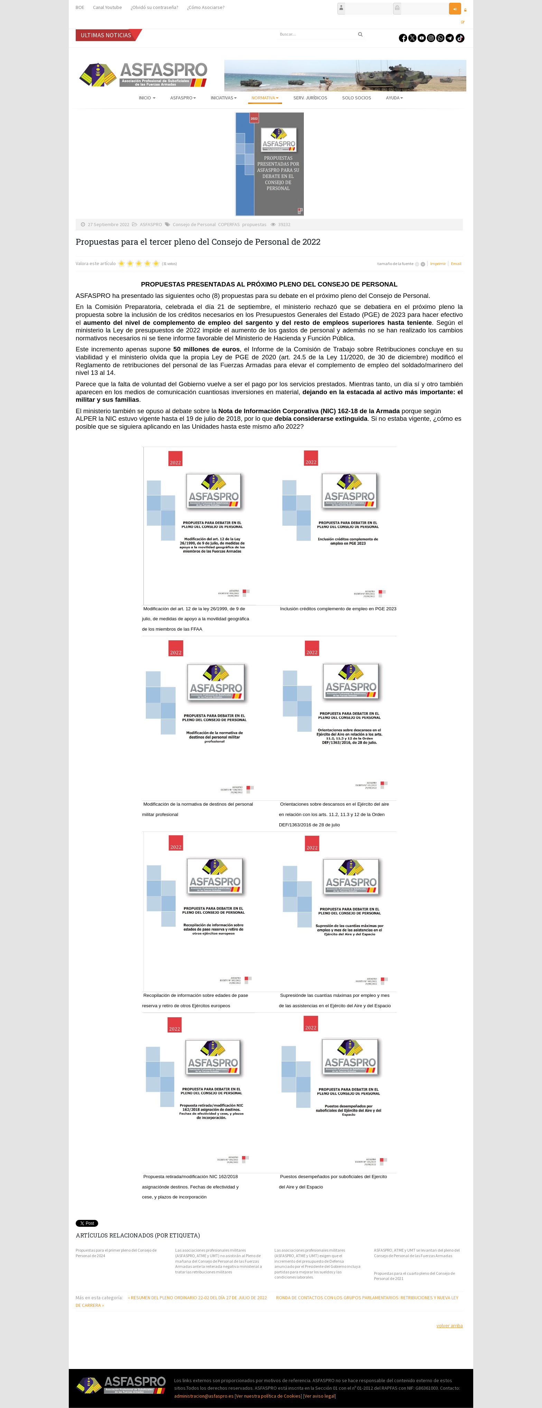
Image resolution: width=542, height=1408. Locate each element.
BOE (80, 7)
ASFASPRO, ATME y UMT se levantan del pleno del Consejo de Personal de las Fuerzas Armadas (417, 1252)
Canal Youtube (107, 7)
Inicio (147, 98)
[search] (321, 34)
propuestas (254, 224)
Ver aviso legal (320, 1396)
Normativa (265, 98)
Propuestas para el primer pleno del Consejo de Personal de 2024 (116, 1252)
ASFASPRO (183, 98)
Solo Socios (356, 98)
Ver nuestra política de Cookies (268, 1396)
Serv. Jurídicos (310, 98)
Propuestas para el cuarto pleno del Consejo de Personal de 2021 (414, 1276)
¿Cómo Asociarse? (206, 7)
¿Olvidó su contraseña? (154, 7)
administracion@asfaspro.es (204, 1396)
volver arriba (450, 1325)
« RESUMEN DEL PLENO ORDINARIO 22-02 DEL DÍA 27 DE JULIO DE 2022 (198, 1297)
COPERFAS (229, 224)
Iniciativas (224, 98)
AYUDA (394, 98)
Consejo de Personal (194, 224)
